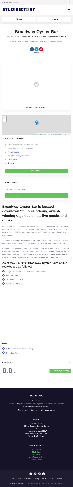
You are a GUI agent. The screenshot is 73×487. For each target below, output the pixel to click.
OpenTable (10, 284)
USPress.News (36, 459)
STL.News (36, 454)
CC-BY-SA (67, 134)
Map (19, 19)
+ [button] (5, 117)
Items (26, 41)
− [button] (5, 120)
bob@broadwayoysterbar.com (18, 156)
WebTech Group (36, 423)
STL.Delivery (36, 452)
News (19, 479)
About (44, 479)
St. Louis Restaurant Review (36, 457)
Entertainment (34, 41)
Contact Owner (36, 171)
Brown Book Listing (13, 353)
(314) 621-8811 (13, 152)
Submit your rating (60, 371)
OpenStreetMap (52, 134)
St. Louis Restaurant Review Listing (19, 349)
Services (51, 479)
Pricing (37, 479)
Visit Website (12, 160)
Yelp (7, 276)
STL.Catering (36, 449)
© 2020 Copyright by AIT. (17, 483)
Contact (59, 479)
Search (54, 19)
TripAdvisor (10, 280)
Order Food (27, 479)
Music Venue (43, 41)
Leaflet (38, 134)
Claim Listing (12, 195)
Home (19, 41)
